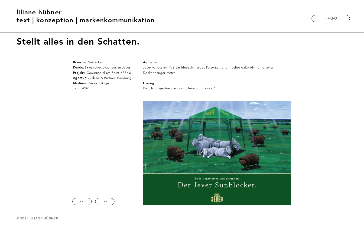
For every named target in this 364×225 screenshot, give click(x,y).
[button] (331, 18)
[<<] (82, 201)
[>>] (104, 201)
